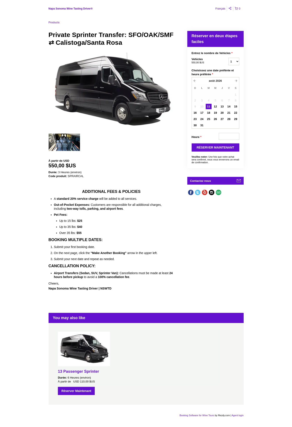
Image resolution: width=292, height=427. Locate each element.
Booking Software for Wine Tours (197, 415)
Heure (197, 137)
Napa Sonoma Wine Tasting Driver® (71, 8)
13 (221, 106)
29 (235, 119)
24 (201, 119)
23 (195, 119)
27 (221, 119)
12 (215, 106)
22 (235, 112)
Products (54, 22)
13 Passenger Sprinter (78, 371)
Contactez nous (200, 180)
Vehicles (205, 61)
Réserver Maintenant (76, 391)
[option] (64, 142)
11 (208, 106)
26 (215, 119)
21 (228, 112)
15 (235, 106)
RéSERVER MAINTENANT (215, 147)
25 (208, 119)
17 (201, 112)
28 (228, 119)
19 (215, 112)
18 (208, 112)
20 (221, 112)
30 (195, 125)
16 (195, 112)
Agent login (237, 415)
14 (228, 106)
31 (201, 125)
